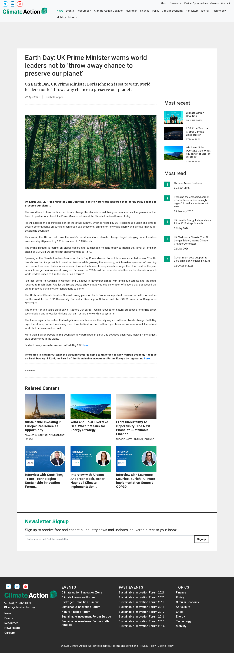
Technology (219, 10)
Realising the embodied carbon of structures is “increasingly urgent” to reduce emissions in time (191, 201)
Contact (225, 3)
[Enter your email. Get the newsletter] (109, 539)
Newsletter (176, 3)
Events (70, 10)
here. (86, 345)
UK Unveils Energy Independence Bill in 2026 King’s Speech (192, 222)
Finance (144, 10)
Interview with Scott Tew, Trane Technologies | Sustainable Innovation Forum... (44, 481)
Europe (120, 439)
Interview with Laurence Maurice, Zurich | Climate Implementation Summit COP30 (135, 481)
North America (134, 439)
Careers (214, 3)
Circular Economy (172, 10)
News (60, 10)
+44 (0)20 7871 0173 (19, 603)
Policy (155, 10)
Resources (83, 10)
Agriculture (192, 10)
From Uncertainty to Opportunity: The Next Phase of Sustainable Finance (133, 428)
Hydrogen (131, 10)
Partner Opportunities (196, 3)
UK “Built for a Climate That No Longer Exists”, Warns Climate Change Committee (191, 240)
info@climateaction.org (21, 607)
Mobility (61, 17)
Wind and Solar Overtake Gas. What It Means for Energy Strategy (89, 426)
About (164, 3)
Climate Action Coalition (108, 10)
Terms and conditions (125, 645)
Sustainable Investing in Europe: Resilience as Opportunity (43, 426)
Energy (205, 10)
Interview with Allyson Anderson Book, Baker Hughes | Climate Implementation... (88, 481)
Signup (201, 539)
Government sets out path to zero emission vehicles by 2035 (192, 259)
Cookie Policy (165, 645)
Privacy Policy (148, 645)
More (71, 17)
